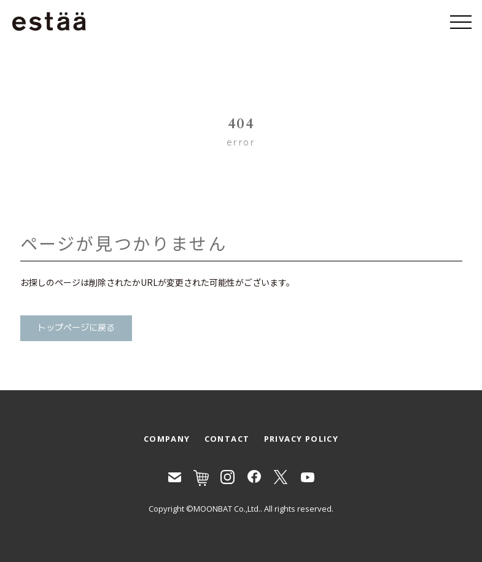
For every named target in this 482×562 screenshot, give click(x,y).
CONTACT (227, 438)
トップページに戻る (76, 328)
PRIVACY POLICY (301, 438)
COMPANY (167, 438)
